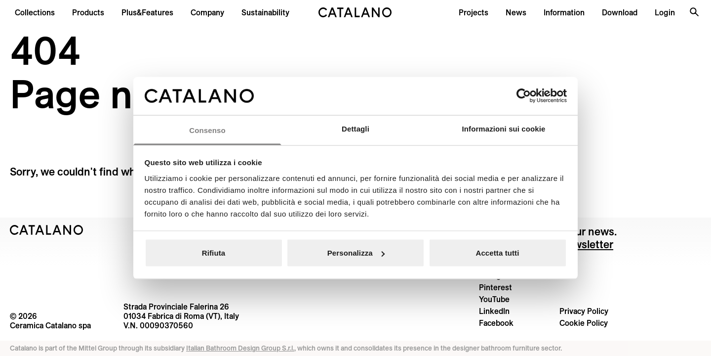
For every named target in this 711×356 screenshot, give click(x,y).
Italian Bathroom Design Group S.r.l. (240, 348)
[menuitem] (147, 12)
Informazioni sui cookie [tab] (504, 128)
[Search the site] (694, 11)
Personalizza (356, 253)
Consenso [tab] (207, 130)
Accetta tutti (497, 253)
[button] (34, 12)
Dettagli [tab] (355, 128)
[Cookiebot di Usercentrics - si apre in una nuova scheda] (523, 96)
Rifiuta (213, 253)
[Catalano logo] (355, 12)
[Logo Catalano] (46, 230)
